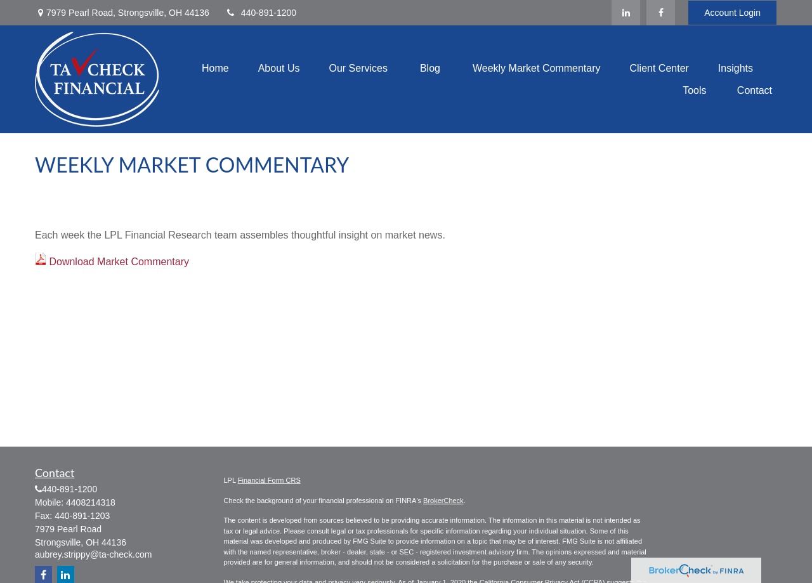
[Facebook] (660, 12)
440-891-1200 (260, 13)
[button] (215, 68)
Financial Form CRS (269, 480)
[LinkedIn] (626, 12)
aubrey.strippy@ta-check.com (93, 554)
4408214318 (90, 502)
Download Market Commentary (119, 261)
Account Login (732, 13)
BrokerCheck (443, 500)
